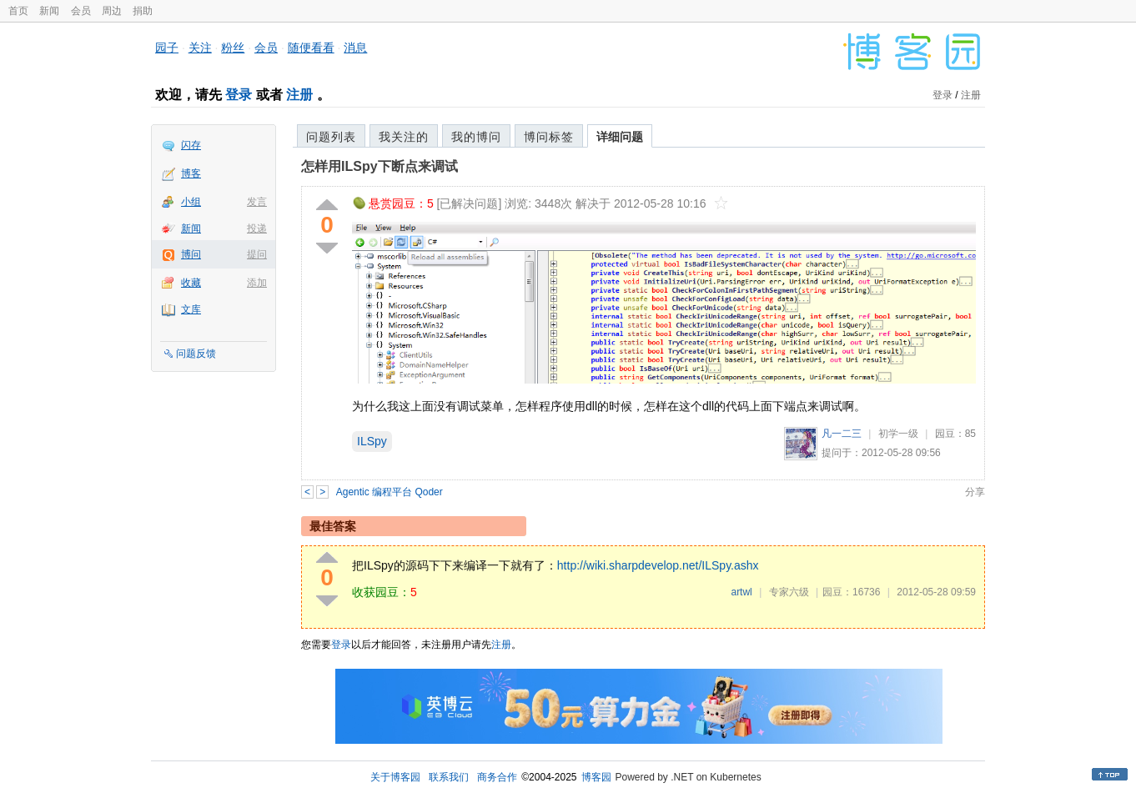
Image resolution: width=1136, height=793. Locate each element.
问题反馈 (196, 353)
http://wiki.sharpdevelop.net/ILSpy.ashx (658, 565)
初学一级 (898, 433)
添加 (257, 283)
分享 (975, 492)
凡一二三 (842, 433)
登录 (238, 95)
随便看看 (311, 47)
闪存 (191, 145)
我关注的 (404, 136)
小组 (191, 202)
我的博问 (476, 136)
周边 (112, 11)
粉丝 (232, 47)
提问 (257, 254)
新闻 (49, 11)
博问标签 (549, 136)
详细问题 (619, 136)
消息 (355, 47)
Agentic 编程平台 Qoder (389, 492)
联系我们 (449, 777)
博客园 (596, 777)
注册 (299, 95)
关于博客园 (395, 777)
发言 (257, 202)
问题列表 (331, 136)
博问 (191, 254)
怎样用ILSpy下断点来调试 (379, 166)
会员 (81, 11)
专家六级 (789, 592)
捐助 (143, 11)
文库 (191, 309)
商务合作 (497, 777)
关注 (200, 47)
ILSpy (372, 441)
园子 (166, 47)
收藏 (191, 283)
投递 (257, 228)
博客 (191, 173)
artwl (741, 592)
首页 (18, 11)
